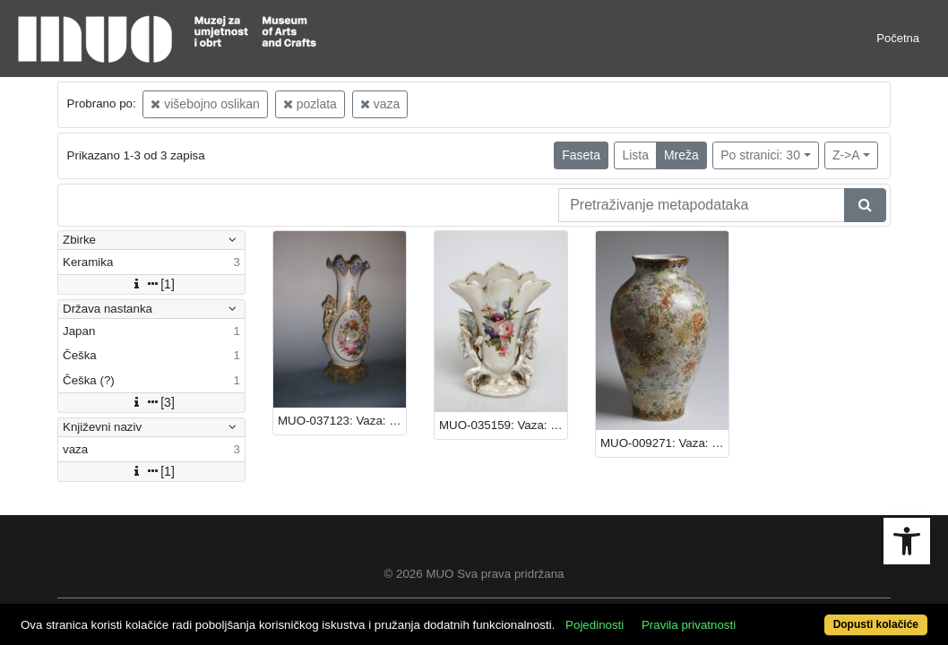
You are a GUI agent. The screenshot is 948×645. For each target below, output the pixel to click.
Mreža (681, 155)
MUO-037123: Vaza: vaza (342, 420)
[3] (151, 402)
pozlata (310, 104)
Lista (635, 155)
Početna (897, 38)
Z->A (846, 155)
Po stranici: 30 (760, 155)
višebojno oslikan (205, 104)
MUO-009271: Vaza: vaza (664, 443)
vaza (380, 104)
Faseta (581, 155)
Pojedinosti (642, 593)
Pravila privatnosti (736, 593)
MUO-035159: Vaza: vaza (503, 425)
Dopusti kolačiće (823, 615)
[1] (151, 284)
